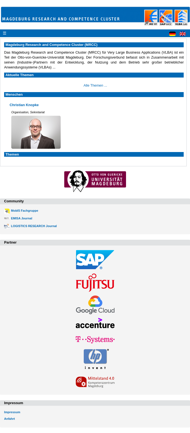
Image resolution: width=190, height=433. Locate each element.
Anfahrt (9, 418)
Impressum (12, 412)
